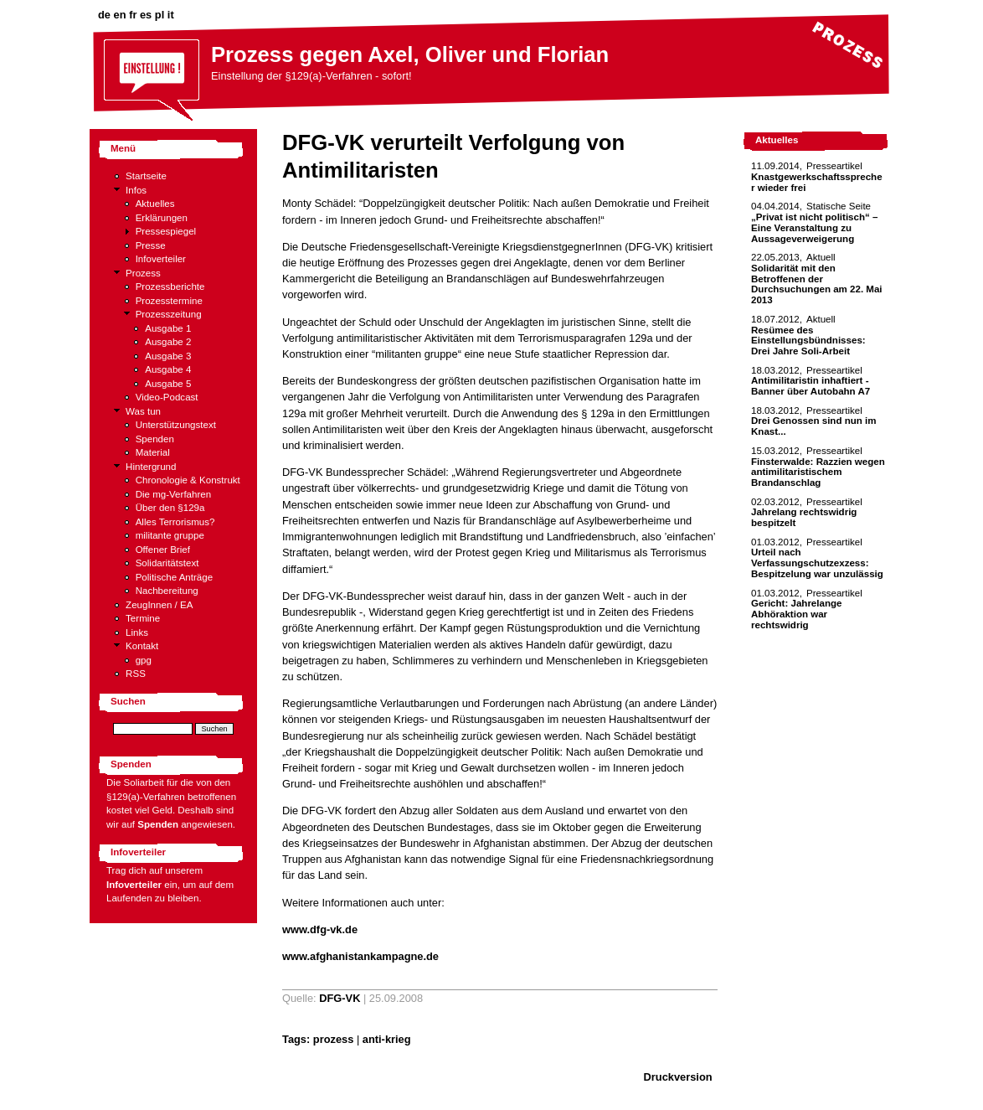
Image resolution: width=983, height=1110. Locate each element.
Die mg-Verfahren (174, 494)
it (170, 14)
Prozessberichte (170, 286)
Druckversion (678, 1077)
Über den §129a (170, 508)
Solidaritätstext (167, 563)
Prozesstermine (169, 301)
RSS (136, 674)
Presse (151, 245)
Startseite (146, 176)
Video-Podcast (167, 397)
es (146, 14)
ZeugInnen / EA (159, 605)
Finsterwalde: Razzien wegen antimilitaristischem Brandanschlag (818, 472)
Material (153, 452)
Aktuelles (155, 204)
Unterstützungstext (176, 425)
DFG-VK (339, 998)
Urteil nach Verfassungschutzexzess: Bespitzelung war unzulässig (817, 562)
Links (137, 632)
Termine (143, 618)
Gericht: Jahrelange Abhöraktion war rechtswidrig (796, 613)
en (120, 14)
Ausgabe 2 (168, 342)
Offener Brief (163, 550)
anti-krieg (387, 1039)
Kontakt (142, 646)
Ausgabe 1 (168, 328)
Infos (136, 190)
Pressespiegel (166, 231)
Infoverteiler (161, 259)
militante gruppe (170, 535)
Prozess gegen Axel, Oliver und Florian (410, 54)
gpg (144, 660)
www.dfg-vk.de (320, 929)
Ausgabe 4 (168, 369)
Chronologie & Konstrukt (188, 480)
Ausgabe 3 (168, 356)
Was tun (143, 411)
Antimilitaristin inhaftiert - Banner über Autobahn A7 (810, 385)
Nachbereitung (167, 591)
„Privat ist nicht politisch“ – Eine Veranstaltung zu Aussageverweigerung (814, 227)
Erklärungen (162, 218)
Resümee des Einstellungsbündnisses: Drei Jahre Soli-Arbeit (808, 340)
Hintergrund (151, 467)
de (104, 14)
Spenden (155, 439)
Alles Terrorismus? (175, 522)
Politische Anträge (174, 577)
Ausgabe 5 (168, 384)
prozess (333, 1039)
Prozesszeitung (169, 314)
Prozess (143, 273)
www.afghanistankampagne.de (360, 956)
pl (159, 14)
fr (132, 14)
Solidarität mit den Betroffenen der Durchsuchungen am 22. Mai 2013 (817, 284)
